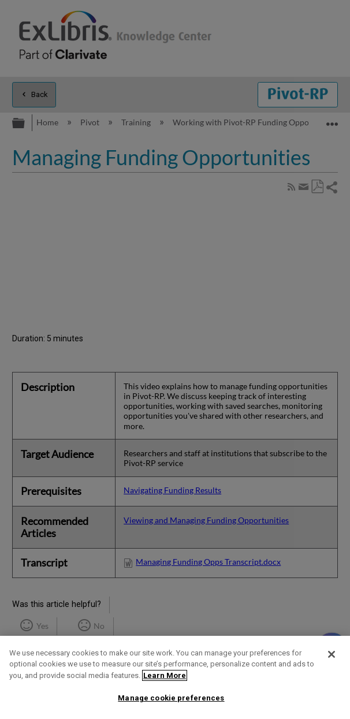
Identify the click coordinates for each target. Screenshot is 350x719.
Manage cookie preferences (171, 698)
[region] (175, 677)
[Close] (331, 654)
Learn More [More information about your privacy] (164, 675)
